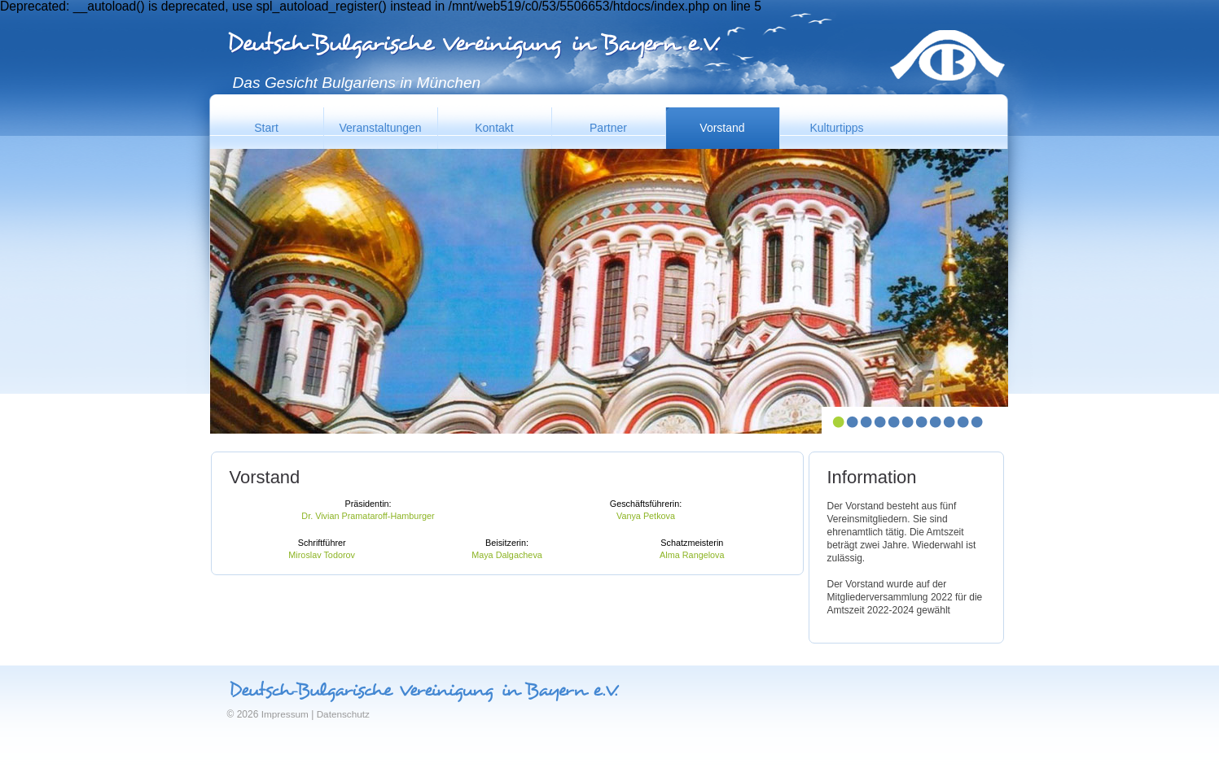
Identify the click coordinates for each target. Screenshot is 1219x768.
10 (963, 422)
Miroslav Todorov (321, 555)
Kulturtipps (836, 127)
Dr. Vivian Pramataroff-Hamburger (367, 516)
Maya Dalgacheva (506, 555)
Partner (608, 127)
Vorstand (721, 127)
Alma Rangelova (692, 555)
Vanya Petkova (645, 516)
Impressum (285, 714)
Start (266, 127)
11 (977, 422)
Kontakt (494, 127)
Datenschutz (343, 714)
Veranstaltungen (380, 127)
